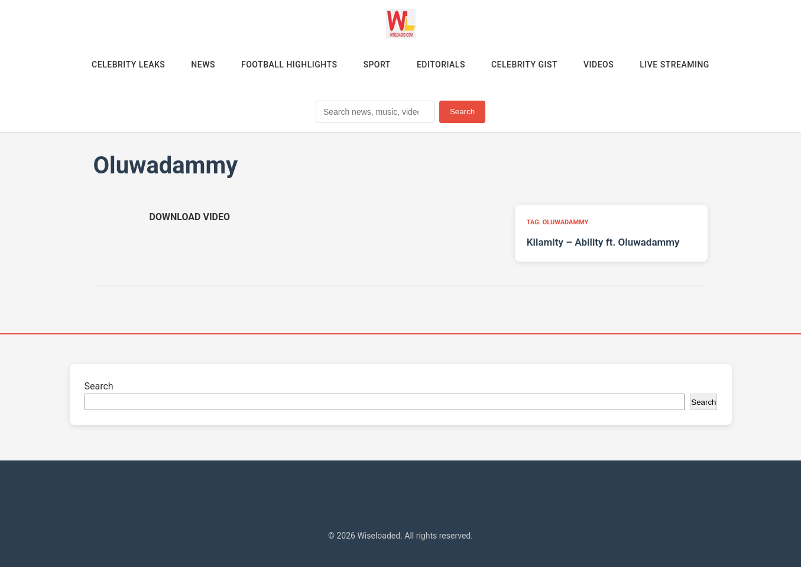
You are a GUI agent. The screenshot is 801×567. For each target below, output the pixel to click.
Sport (376, 64)
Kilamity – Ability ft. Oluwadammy (603, 242)
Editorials (441, 64)
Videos (598, 64)
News (203, 64)
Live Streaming (674, 64)
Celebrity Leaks (128, 64)
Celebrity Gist (524, 64)
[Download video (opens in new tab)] (190, 217)
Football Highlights (289, 64)
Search (462, 111)
